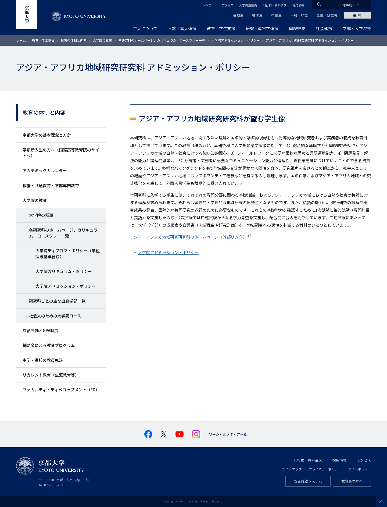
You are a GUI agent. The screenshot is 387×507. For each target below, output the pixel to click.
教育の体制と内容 (74, 40)
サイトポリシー (359, 469)
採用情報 (298, 5)
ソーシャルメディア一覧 (228, 434)
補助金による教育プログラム (49, 345)
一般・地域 (299, 15)
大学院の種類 (41, 215)
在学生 (257, 15)
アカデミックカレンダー (45, 170)
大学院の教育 (102, 40)
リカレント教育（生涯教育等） (51, 375)
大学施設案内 (248, 5)
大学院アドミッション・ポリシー (235, 40)
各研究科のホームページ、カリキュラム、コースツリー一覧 (161, 40)
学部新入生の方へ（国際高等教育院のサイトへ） (61, 152)
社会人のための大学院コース (55, 315)
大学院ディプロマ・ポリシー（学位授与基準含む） (67, 253)
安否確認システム (308, 481)
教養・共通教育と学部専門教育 (51, 185)
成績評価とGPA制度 (40, 330)
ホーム (21, 40)
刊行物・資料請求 (274, 5)
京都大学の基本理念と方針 (47, 135)
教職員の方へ (351, 481)
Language (346, 4)
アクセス (227, 5)
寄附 (357, 15)
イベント (210, 5)
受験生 (238, 15)
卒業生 (276, 15)
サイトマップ (292, 469)
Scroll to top (381, 501)
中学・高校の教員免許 (43, 360)
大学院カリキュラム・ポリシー (63, 271)
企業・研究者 (326, 15)
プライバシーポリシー (325, 469)
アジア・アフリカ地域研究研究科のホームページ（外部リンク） (189, 237)
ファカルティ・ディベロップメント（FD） (61, 389)
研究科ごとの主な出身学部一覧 (57, 301)
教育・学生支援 (43, 40)
